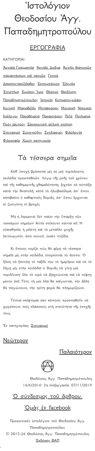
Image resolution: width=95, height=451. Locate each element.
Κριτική (9, 108)
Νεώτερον (15, 341)
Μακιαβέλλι (26, 108)
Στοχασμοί (11, 133)
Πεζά (68, 116)
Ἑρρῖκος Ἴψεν (33, 92)
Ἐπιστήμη (11, 92)
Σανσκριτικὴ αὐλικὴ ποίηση (49, 125)
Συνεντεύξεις (32, 133)
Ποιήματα (82, 116)
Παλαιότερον (75, 352)
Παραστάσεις (52, 116)
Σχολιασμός (53, 133)
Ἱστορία (46, 100)
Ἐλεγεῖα (68, 84)
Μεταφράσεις (48, 108)
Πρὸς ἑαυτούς (14, 125)
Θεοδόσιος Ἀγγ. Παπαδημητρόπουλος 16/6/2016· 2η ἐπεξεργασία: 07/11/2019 (57, 382)
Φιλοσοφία (11, 141)
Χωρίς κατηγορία (36, 141)
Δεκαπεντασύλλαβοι (19, 84)
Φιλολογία (73, 133)
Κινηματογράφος (68, 100)
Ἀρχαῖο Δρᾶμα (48, 68)
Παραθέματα (30, 116)
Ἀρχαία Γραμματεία (18, 68)
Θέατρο (52, 92)
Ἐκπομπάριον (48, 84)
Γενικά (53, 76)
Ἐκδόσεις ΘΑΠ (47, 441)
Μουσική (68, 108)
